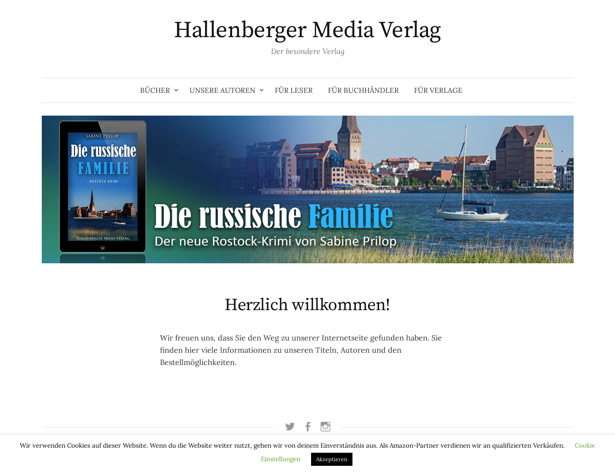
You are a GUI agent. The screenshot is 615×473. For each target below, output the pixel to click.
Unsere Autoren (222, 90)
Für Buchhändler (363, 90)
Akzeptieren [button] (331, 459)
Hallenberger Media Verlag (307, 30)
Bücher (155, 90)
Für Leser (294, 90)
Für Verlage (438, 90)
